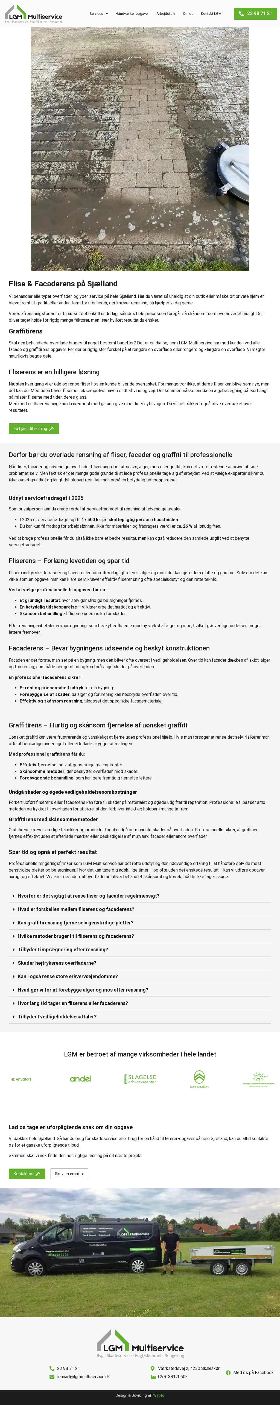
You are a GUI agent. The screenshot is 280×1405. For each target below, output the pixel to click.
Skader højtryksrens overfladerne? (57, 963)
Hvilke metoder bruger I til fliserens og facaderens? (76, 936)
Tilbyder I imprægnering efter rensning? (63, 949)
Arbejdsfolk (165, 14)
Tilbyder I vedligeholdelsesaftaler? (57, 1017)
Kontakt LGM (211, 14)
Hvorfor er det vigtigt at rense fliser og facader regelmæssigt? (88, 896)
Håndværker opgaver (132, 14)
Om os (188, 14)
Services (99, 13)
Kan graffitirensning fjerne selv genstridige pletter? (75, 923)
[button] (140, 896)
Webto (158, 1395)
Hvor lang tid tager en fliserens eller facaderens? (73, 1003)
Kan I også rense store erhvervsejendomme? (68, 976)
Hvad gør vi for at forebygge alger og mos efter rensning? (83, 990)
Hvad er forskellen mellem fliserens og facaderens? (76, 909)
